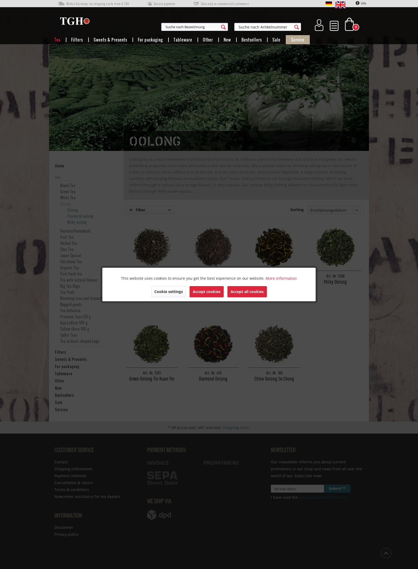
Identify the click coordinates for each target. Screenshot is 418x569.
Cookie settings (168, 291)
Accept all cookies (247, 291)
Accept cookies (206, 291)
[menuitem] (220, 27)
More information (281, 278)
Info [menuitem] (361, 3)
